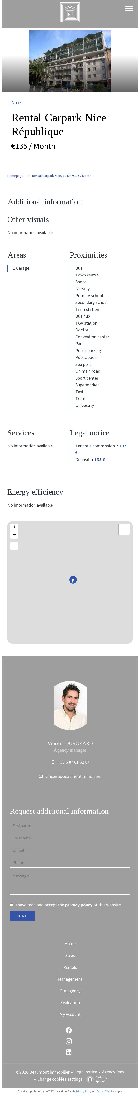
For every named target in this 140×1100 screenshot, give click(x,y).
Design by (95, 1079)
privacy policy (78, 905)
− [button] (14, 535)
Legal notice (85, 1072)
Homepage (15, 175)
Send (22, 916)
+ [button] (14, 527)
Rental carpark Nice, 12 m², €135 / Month (61, 175)
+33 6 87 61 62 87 (73, 762)
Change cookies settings (60, 1079)
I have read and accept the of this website (68, 905)
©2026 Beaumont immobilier (43, 1072)
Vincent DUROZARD (70, 743)
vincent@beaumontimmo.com (74, 776)
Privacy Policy (83, 1091)
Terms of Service (105, 1091)
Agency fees (113, 1072)
